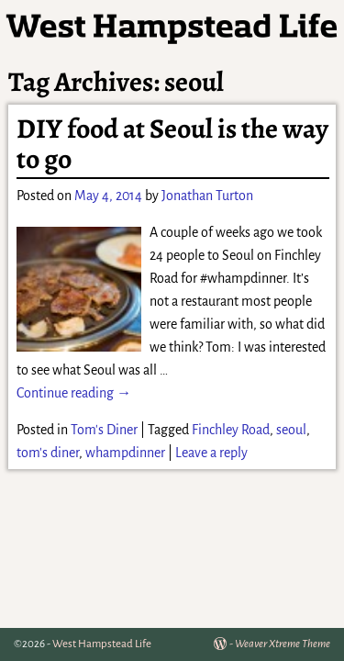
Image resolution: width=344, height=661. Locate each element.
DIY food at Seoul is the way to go (172, 143)
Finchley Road (231, 429)
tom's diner (48, 452)
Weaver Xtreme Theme (282, 644)
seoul (291, 429)
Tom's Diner (104, 429)
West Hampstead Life (101, 644)
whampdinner (125, 452)
